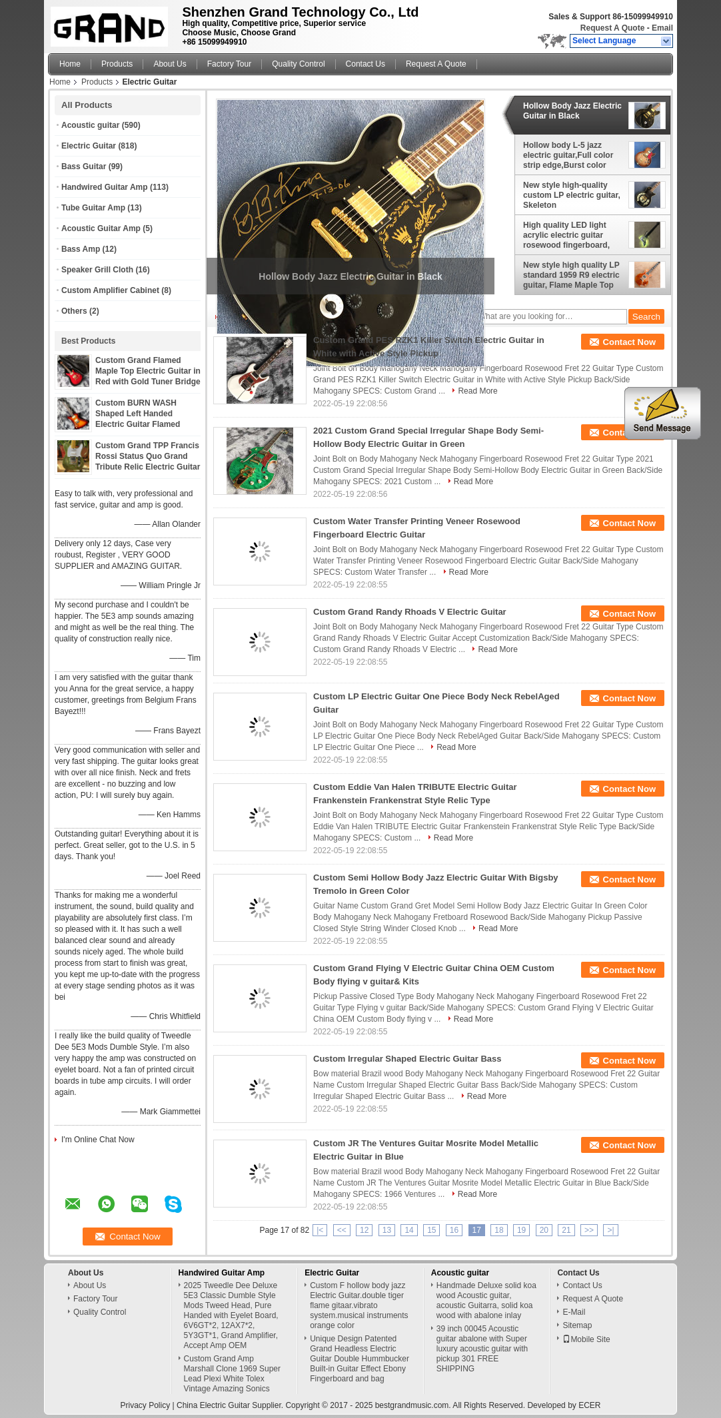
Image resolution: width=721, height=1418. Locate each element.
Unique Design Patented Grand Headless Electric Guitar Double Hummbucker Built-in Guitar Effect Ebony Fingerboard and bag (359, 1358)
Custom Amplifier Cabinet (110, 290)
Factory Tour (229, 64)
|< (320, 1230)
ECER (589, 1405)
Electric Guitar (88, 146)
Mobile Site (586, 1339)
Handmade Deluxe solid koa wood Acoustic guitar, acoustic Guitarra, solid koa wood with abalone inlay (486, 1300)
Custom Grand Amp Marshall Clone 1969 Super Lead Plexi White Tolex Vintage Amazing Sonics (232, 1373)
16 (454, 1230)
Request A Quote (612, 28)
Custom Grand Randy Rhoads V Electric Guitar (409, 612)
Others (74, 311)
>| (610, 1230)
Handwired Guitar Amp (104, 187)
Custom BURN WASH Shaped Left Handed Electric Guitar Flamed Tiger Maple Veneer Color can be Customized (143, 424)
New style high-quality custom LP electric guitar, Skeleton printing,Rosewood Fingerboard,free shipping (572, 195)
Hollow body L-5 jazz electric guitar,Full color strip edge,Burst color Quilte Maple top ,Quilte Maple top (568, 155)
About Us (169, 64)
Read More (477, 391)
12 (364, 1230)
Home (70, 64)
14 (408, 1230)
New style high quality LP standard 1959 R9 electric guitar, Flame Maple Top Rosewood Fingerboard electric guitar (571, 275)
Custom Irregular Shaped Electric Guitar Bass (407, 1059)
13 (386, 1230)
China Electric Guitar (213, 1405)
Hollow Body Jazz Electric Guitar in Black (572, 111)
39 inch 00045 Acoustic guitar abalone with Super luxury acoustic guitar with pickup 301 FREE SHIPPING (482, 1348)
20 (544, 1230)
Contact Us (365, 64)
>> (589, 1230)
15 (431, 1230)
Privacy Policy (146, 1405)
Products (117, 64)
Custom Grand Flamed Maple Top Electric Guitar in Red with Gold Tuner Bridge (148, 371)
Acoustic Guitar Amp (101, 228)
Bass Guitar (83, 166)
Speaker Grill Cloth (97, 269)
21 (566, 1230)
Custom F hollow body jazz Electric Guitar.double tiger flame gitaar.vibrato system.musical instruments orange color (359, 1305)
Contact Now (629, 342)
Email (662, 28)
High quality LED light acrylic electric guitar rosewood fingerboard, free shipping (566, 235)
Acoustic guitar (90, 125)
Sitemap (577, 1325)
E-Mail (573, 1312)
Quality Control (298, 64)
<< (342, 1230)
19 (521, 1230)
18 (498, 1230)
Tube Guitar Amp (93, 207)
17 (476, 1230)
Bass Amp (80, 249)
